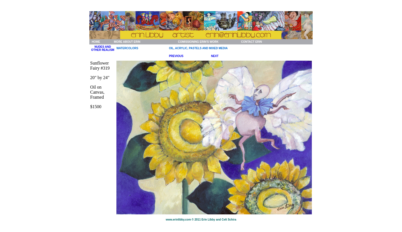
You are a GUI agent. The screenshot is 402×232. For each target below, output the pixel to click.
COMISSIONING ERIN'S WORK (198, 41)
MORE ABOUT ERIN (127, 41)
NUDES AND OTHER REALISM (102, 48)
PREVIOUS (176, 56)
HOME (96, 41)
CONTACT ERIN (251, 41)
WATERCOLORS (127, 48)
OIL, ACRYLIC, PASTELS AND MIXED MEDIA (198, 48)
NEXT (215, 56)
